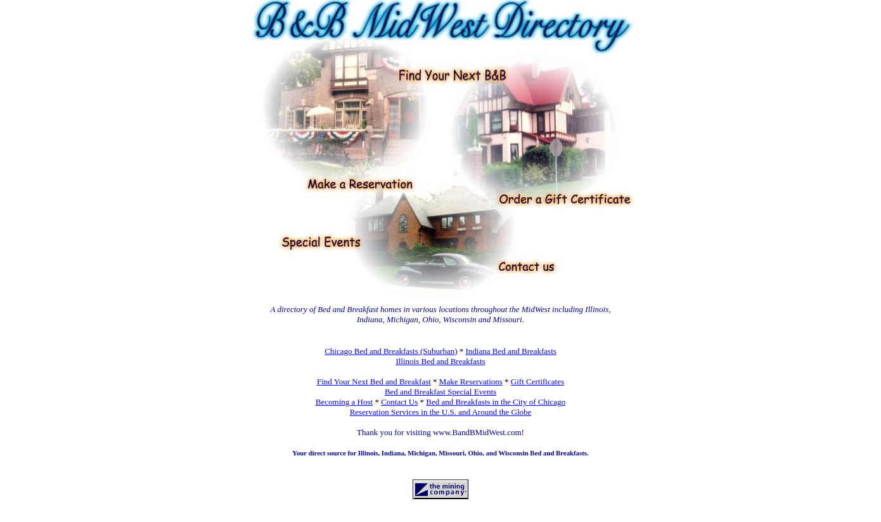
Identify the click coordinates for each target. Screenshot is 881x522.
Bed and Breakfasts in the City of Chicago (495, 402)
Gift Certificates (537, 381)
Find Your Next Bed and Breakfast (374, 381)
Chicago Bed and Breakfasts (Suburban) (391, 351)
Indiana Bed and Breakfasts (511, 351)
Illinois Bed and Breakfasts (440, 361)
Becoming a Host (344, 402)
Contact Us (399, 402)
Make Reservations (471, 381)
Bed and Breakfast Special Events (440, 391)
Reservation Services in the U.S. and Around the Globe (441, 412)
